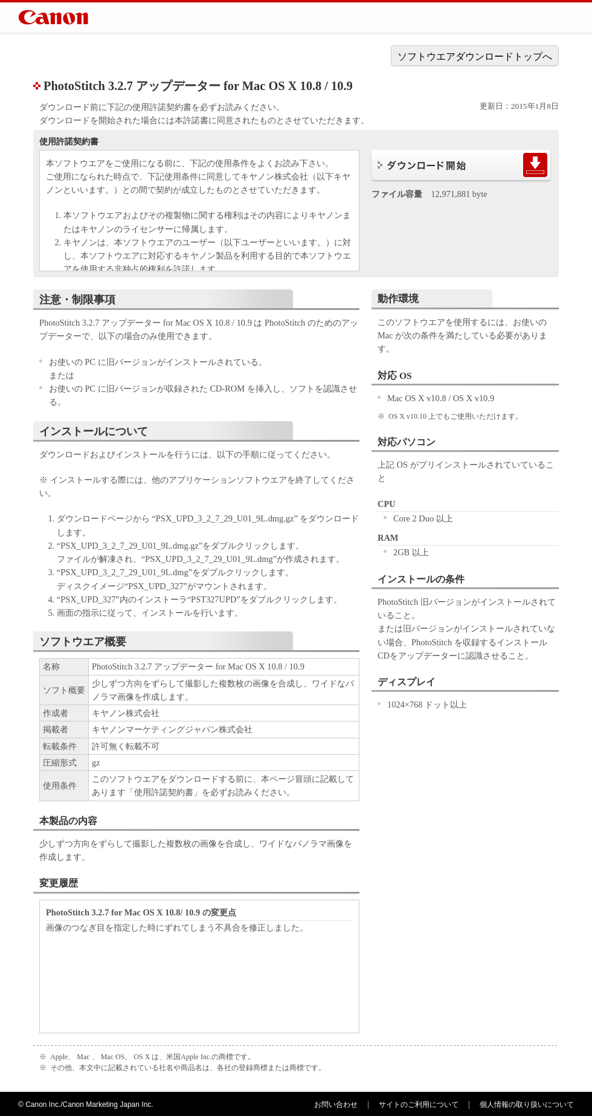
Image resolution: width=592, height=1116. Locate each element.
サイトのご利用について (418, 1104)
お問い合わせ (336, 1104)
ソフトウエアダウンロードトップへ (474, 56)
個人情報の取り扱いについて (527, 1104)
